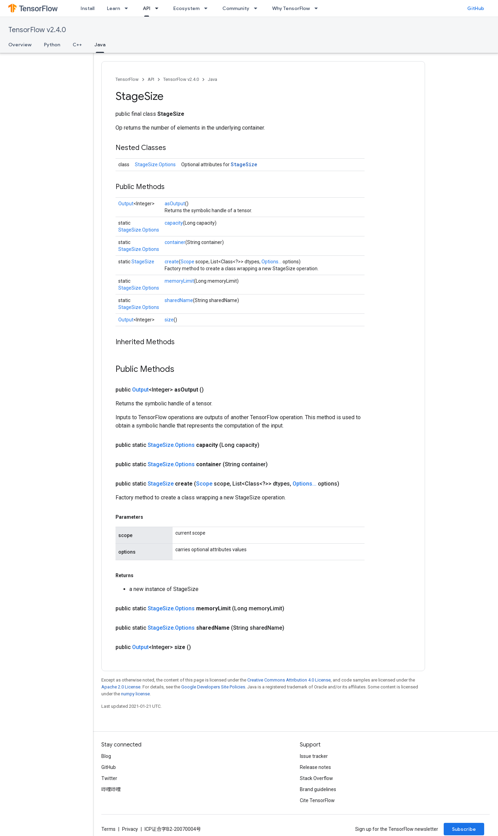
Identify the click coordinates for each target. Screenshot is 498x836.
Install (87, 8)
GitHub (475, 8)
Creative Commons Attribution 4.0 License (289, 680)
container (175, 242)
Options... (271, 261)
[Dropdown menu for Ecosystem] (208, 8)
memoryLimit (179, 281)
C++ (77, 44)
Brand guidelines (318, 789)
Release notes (315, 767)
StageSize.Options (155, 164)
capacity (174, 223)
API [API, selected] (146, 8)
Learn (113, 8)
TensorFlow (127, 79)
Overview (19, 44)
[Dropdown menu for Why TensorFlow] (318, 8)
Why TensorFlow (291, 8)
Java (212, 79)
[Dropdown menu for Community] (257, 8)
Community (235, 8)
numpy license (135, 693)
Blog (106, 756)
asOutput (175, 203)
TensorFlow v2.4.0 (37, 30)
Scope (187, 261)
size (169, 319)
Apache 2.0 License (120, 686)
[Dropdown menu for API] (158, 8)
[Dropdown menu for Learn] (128, 8)
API (151, 79)
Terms (108, 829)
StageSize (244, 164)
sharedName (179, 300)
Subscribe (464, 829)
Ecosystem (186, 8)
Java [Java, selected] (99, 44)
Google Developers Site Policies (213, 686)
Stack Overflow (316, 778)
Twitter (109, 778)
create (172, 261)
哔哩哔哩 (111, 789)
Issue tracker (314, 756)
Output (125, 203)
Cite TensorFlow (317, 800)
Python (52, 44)
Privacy (130, 829)
